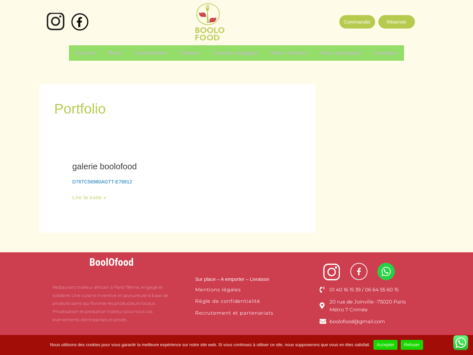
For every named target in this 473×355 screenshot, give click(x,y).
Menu (118, 52)
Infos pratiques (337, 52)
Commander (153, 52)
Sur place (205, 277)
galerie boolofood (105, 165)
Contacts (381, 52)
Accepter (385, 344)
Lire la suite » (89, 194)
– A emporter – (232, 277)
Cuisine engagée (235, 52)
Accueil (90, 52)
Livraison (260, 277)
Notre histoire (287, 52)
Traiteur (191, 52)
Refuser (411, 344)
